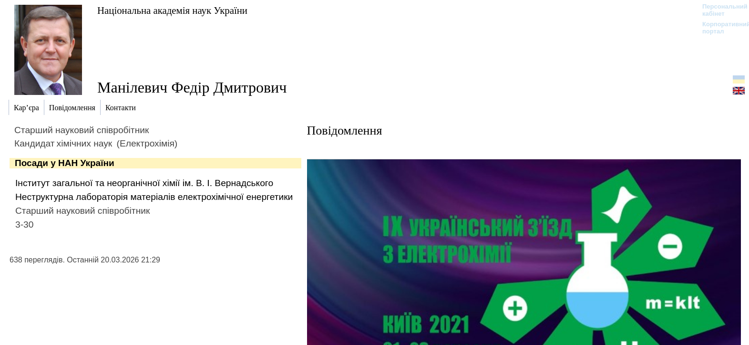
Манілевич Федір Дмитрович (192, 87)
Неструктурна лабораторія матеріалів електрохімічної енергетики (154, 197)
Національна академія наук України (172, 10)
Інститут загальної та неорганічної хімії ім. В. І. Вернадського (144, 183)
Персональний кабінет (720, 10)
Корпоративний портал (720, 28)
